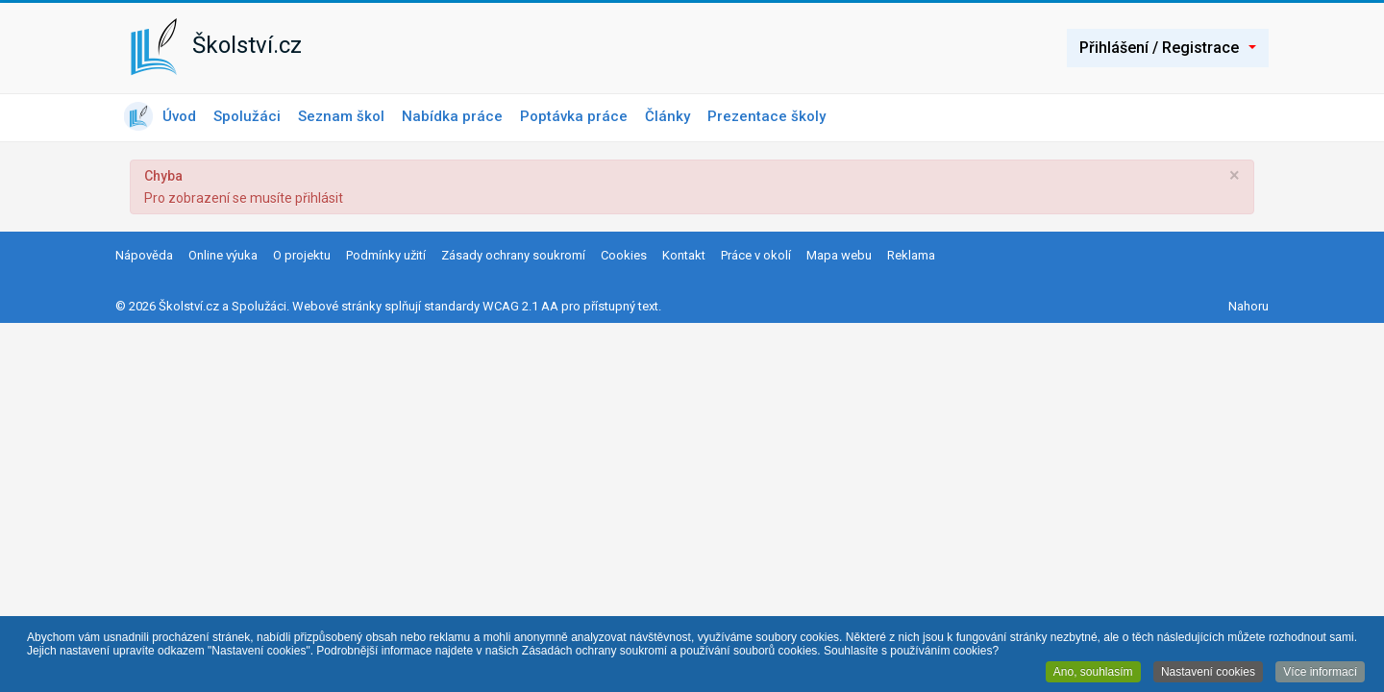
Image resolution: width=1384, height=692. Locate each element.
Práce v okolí (756, 255)
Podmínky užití (386, 255)
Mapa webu (839, 255)
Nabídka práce (452, 116)
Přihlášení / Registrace (1167, 47)
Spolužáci (247, 116)
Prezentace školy (766, 116)
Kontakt (683, 255)
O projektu (302, 255)
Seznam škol (341, 116)
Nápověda (144, 255)
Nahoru (1248, 306)
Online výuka (223, 255)
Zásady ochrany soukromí (513, 255)
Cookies (624, 255)
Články (667, 116)
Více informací (1320, 673)
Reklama (911, 255)
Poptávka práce (574, 116)
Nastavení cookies (1208, 673)
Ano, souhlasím (1093, 673)
